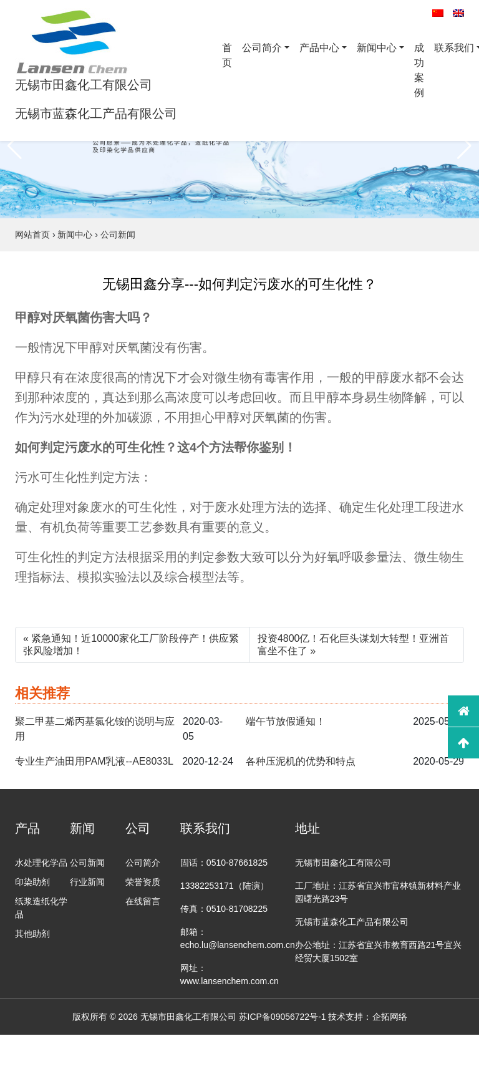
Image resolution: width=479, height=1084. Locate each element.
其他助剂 (32, 934)
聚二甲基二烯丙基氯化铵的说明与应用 (95, 729)
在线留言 (142, 901)
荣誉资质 (142, 882)
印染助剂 (32, 882)
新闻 (82, 828)
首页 (227, 55)
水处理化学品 (41, 863)
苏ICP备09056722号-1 (282, 1017)
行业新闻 (87, 882)
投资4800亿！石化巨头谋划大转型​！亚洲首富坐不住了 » (354, 644)
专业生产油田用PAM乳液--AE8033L (94, 761)
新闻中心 (377, 47)
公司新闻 (87, 863)
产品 (27, 828)
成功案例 (419, 70)
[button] (14, 146)
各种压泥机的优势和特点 (301, 761)
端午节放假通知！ (286, 721)
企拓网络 (389, 1017)
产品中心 (319, 47)
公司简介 (262, 47)
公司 (137, 828)
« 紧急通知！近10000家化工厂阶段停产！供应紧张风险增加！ (131, 644)
